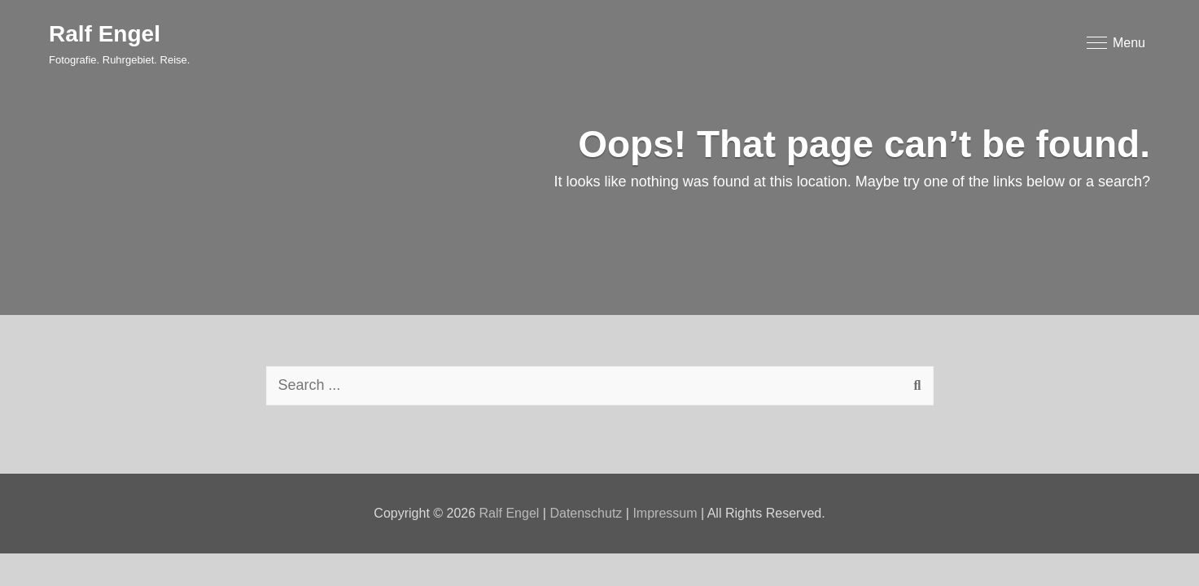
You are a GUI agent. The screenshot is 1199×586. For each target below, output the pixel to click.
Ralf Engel (104, 33)
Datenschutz (585, 513)
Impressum (664, 513)
